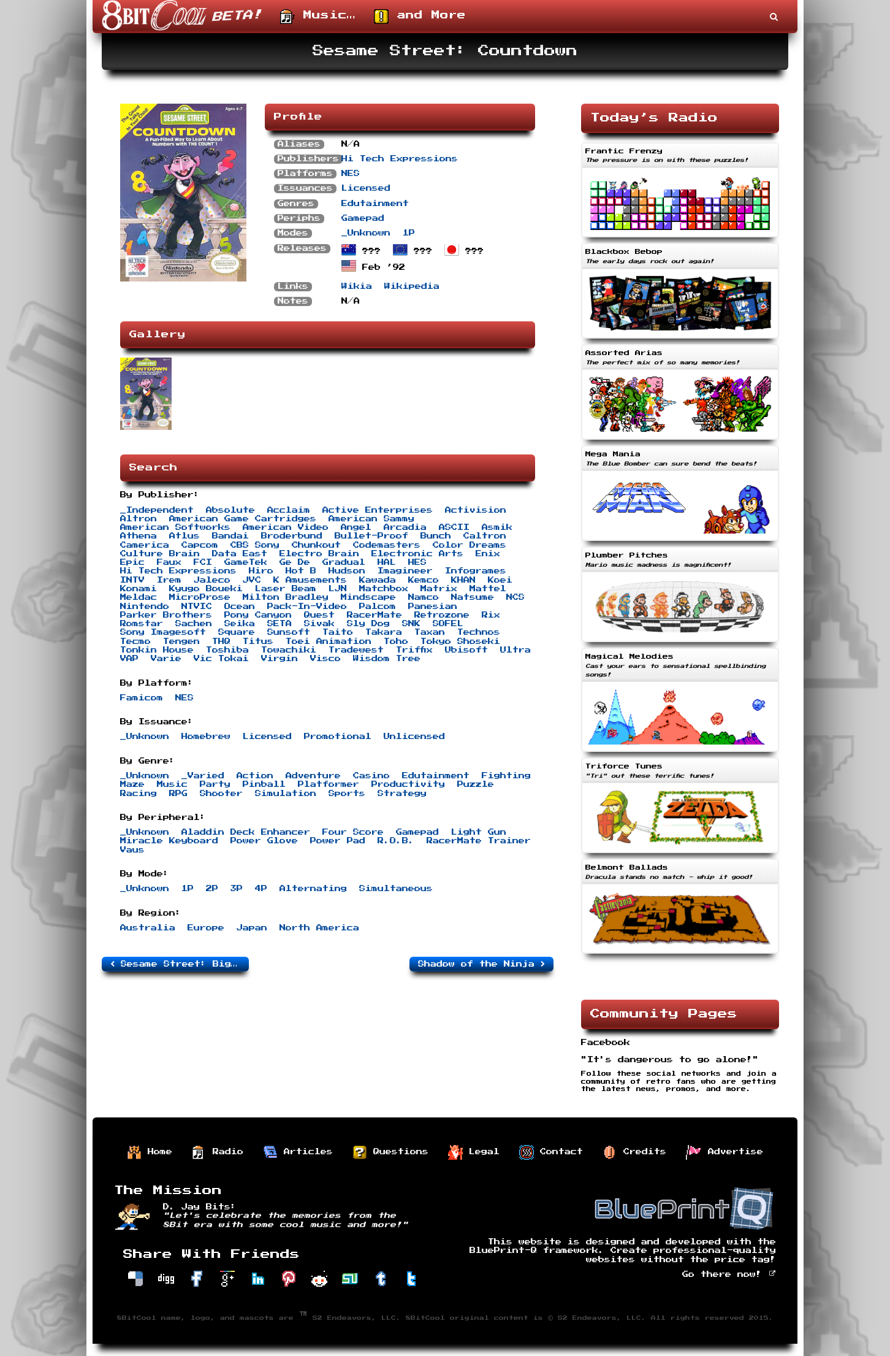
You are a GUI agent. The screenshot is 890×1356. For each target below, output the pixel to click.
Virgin (279, 659)
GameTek (245, 562)
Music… (318, 16)
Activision (475, 510)
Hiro (261, 571)
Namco (423, 597)
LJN (338, 589)
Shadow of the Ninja (481, 964)
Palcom (377, 606)
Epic (132, 562)
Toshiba (227, 650)
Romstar (141, 624)
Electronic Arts (417, 554)
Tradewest (356, 650)
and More (420, 16)
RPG (178, 794)
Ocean (239, 606)
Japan (252, 928)
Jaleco (212, 580)
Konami (138, 589)
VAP (129, 659)
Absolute (230, 510)
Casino (371, 776)
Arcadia (405, 527)
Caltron (484, 536)
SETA (279, 624)
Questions (390, 1152)
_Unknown (365, 233)
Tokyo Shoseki (460, 641)
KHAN (463, 580)
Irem (169, 580)
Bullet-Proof (371, 536)
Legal (474, 1152)
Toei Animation (328, 641)
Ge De (295, 562)
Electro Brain (319, 554)
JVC (252, 580)
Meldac (138, 597)
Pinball (264, 784)
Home (149, 1152)
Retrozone (442, 615)
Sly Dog (368, 624)
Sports (347, 794)
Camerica (144, 545)
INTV (132, 580)
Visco (325, 659)
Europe (206, 928)
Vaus (132, 850)
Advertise (724, 1152)
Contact (551, 1152)
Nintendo (144, 606)
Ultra (515, 650)
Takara (383, 632)
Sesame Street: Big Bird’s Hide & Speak (179, 964)
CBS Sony (255, 545)
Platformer (328, 784)
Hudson (347, 571)
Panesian (432, 606)
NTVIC (196, 606)
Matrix (438, 589)
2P (212, 889)
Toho (396, 641)
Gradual (343, 562)
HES (417, 562)
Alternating (313, 889)
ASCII (454, 527)
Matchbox (383, 589)
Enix (488, 554)
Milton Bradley (286, 597)
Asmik (497, 527)
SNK (411, 624)
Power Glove (264, 841)
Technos (478, 632)
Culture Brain (160, 554)
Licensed (365, 188)
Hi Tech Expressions (399, 159)
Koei (500, 580)
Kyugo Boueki (206, 589)
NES (350, 173)
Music (172, 784)
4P (261, 889)
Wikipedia (411, 286)
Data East (239, 554)
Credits (634, 1152)
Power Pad (337, 841)
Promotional (337, 737)
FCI (203, 562)
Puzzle (475, 784)
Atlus (184, 536)
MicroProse (199, 597)
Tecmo (135, 641)
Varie (166, 659)
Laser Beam (285, 589)
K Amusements (310, 580)
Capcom (199, 545)
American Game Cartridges (242, 519)
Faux (169, 562)
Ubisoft (466, 650)
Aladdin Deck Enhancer (245, 832)
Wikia (356, 286)
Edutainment (375, 204)
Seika (239, 624)
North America (319, 928)
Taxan (429, 632)
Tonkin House (157, 650)
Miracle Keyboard (169, 841)
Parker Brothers (166, 615)
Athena (138, 536)
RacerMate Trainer (479, 841)
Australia (147, 928)
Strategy (402, 794)
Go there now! (729, 1274)
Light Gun (478, 832)
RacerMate (374, 615)
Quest (319, 615)
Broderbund (291, 536)
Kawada (377, 580)
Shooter (221, 794)
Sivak (319, 624)
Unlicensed (414, 737)
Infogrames (475, 571)
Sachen (193, 624)
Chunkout (316, 545)
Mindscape (368, 597)
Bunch (435, 536)
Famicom (141, 698)
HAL (387, 562)
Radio (217, 1152)
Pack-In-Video (307, 606)
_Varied (202, 776)
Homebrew (205, 737)
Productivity (408, 784)
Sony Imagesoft (163, 632)
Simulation (285, 794)
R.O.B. (396, 841)
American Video (286, 527)
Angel (356, 527)
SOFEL (448, 624)
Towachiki (288, 650)
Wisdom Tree (386, 659)
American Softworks (175, 527)
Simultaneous (396, 889)
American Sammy (371, 519)
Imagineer (405, 571)
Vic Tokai (221, 659)
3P (236, 889)
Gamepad (362, 218)
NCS (515, 597)
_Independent (157, 510)
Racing (138, 794)
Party (215, 784)
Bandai (230, 536)
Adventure (313, 776)
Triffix (414, 650)
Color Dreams (469, 545)
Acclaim (288, 510)
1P (409, 233)
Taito (337, 632)
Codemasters (386, 545)
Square (236, 632)
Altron (138, 519)
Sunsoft (288, 632)
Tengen (181, 641)
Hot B (301, 571)
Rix (491, 615)
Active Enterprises (377, 510)
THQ (221, 641)
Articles (298, 1152)
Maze (132, 784)
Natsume (472, 597)
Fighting (506, 776)
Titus (258, 641)
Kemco (423, 580)
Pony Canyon (258, 615)
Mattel (488, 589)
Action (255, 776)
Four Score (353, 832)
